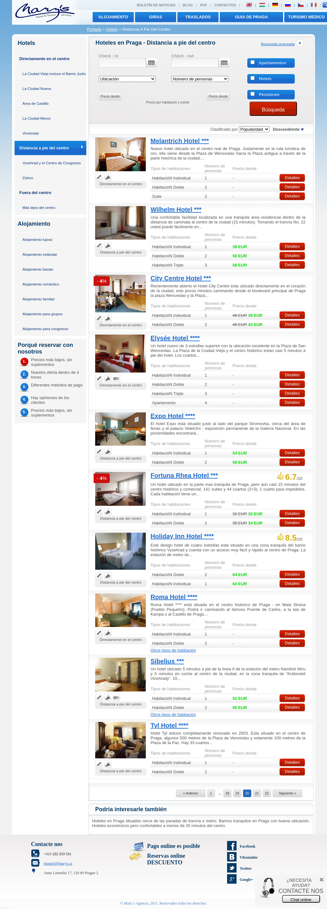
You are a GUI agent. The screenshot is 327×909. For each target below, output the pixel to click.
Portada (94, 29)
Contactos (225, 5)
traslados (198, 17)
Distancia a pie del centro (44, 148)
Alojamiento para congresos (45, 329)
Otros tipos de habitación (173, 650)
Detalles (292, 177)
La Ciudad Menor (36, 118)
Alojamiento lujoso (37, 239)
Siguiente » (287, 793)
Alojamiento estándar (39, 254)
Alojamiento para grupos (42, 314)
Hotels (112, 29)
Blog (188, 5)
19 (237, 793)
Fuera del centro (35, 192)
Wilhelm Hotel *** (176, 209)
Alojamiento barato (37, 269)
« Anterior (190, 793)
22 (267, 793)
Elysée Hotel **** (175, 338)
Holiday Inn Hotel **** (182, 536)
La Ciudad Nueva (36, 88)
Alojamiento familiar (38, 299)
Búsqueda (273, 109)
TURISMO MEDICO (306, 17)
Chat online (301, 899)
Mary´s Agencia (136, 903)
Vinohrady (30, 133)
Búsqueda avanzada (278, 44)
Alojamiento (113, 17)
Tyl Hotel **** (169, 725)
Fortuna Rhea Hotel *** (184, 475)
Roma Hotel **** (174, 596)
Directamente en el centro (44, 58)
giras (155, 17)
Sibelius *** (167, 661)
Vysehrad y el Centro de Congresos (51, 163)
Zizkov (27, 178)
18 (227, 793)
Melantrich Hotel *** (180, 140)
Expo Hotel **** (173, 415)
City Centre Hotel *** (181, 278)
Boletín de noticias (156, 5)
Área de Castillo (35, 103)
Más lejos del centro (38, 207)
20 (247, 793)
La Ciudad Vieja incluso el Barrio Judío (54, 74)
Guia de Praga (251, 17)
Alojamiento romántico (40, 284)
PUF (203, 5)
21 (257, 793)
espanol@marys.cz (58, 863)
